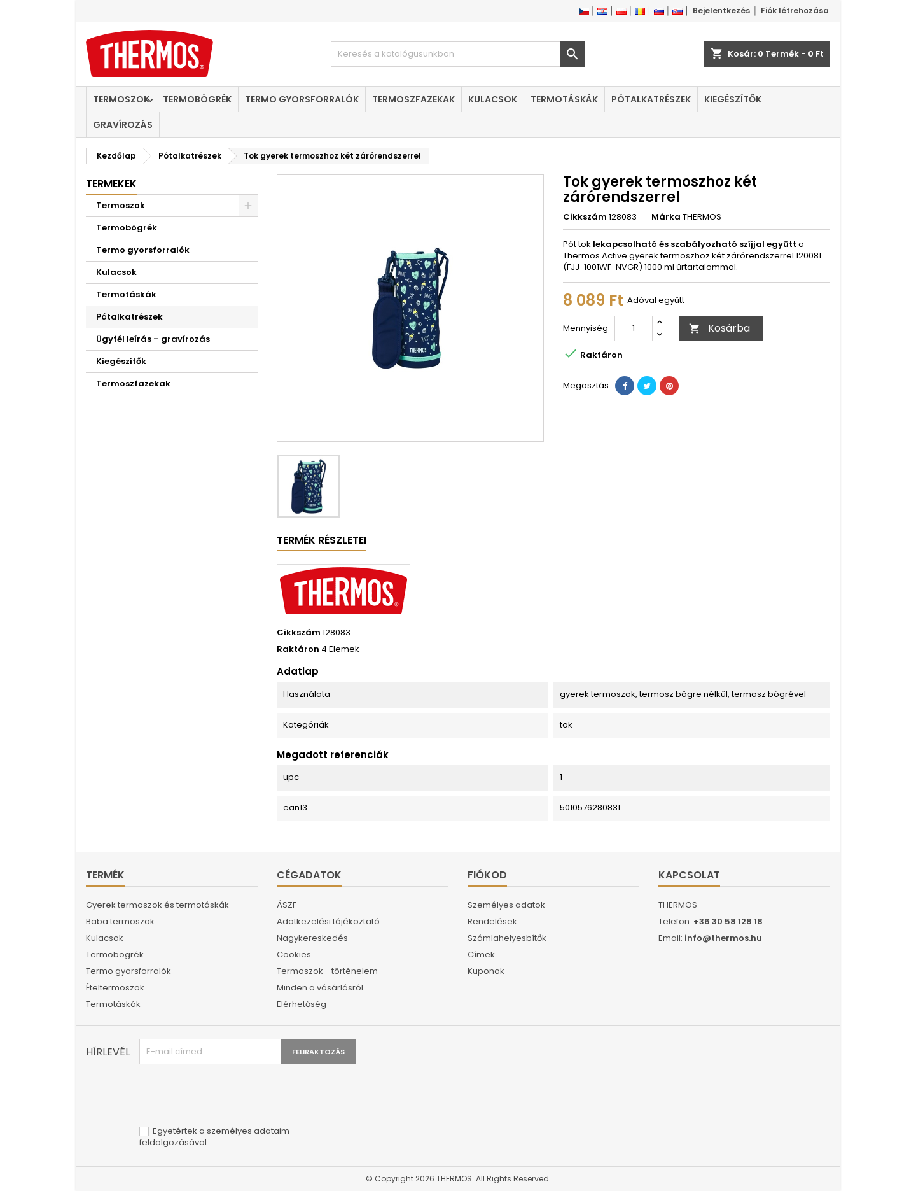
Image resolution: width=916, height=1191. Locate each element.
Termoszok (121, 99)
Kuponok (486, 971)
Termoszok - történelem (327, 971)
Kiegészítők (732, 99)
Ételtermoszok (115, 988)
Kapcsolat (689, 875)
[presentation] (236, 1095)
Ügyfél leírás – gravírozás (153, 339)
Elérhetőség (301, 1004)
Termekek (111, 183)
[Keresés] (458, 54)
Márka (666, 217)
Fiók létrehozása (795, 10)
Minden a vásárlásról (320, 988)
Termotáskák (564, 99)
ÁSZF (286, 905)
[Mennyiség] (633, 328)
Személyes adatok (506, 905)
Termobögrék (197, 99)
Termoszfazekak (413, 99)
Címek (481, 954)
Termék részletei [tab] (321, 540)
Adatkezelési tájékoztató (328, 921)
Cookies (294, 954)
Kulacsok (492, 99)
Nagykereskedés (312, 938)
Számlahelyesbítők (507, 938)
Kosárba (719, 328)
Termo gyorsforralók (302, 99)
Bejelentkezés (721, 10)
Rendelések (492, 921)
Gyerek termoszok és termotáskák (157, 905)
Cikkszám (585, 217)
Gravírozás (123, 124)
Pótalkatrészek (651, 99)
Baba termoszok (120, 921)
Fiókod (487, 875)
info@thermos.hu (723, 938)
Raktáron (298, 649)
